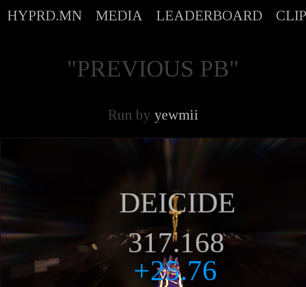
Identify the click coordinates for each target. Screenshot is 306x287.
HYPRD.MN (44, 16)
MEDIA (119, 16)
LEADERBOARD (209, 16)
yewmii (176, 115)
